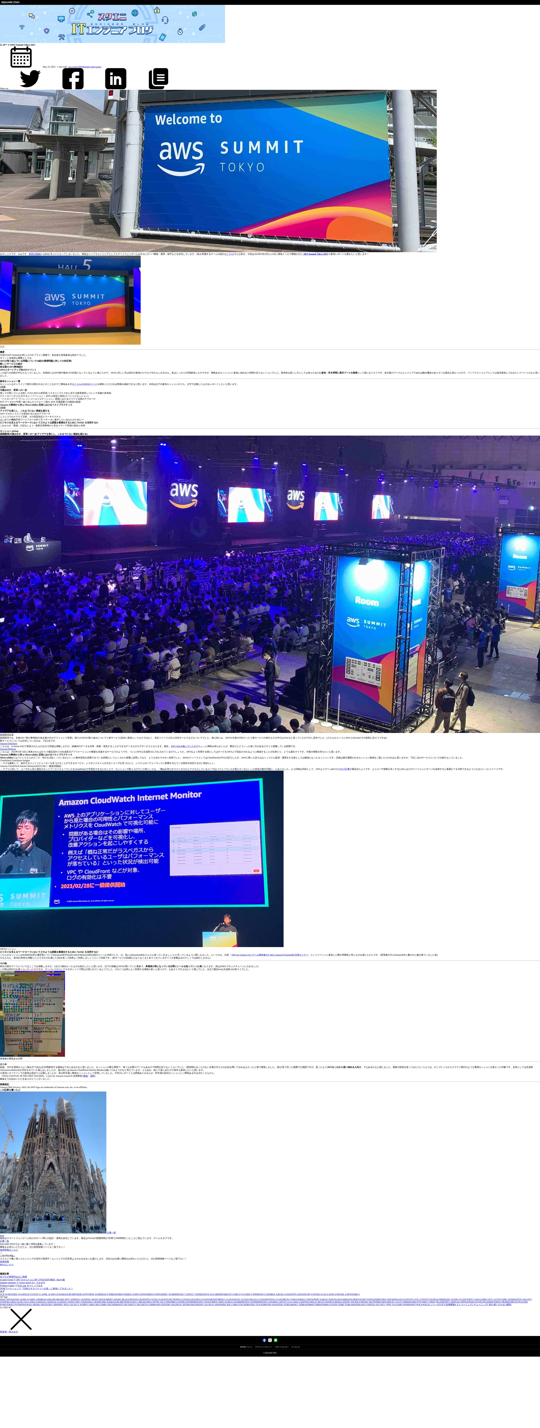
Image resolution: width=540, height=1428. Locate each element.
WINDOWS (259, 1294)
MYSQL (341, 1294)
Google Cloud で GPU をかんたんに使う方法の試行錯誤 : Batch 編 (32, 1279)
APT (67, 1299)
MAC (297, 1302)
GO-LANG (30, 1302)
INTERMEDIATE (195, 1302)
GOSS (332, 1294)
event (75, 67)
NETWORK (353, 1294)
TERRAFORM (116, 1294)
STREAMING (291, 1304)
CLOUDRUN (283, 1299)
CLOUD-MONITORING (213, 1299)
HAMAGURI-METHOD (72, 1294)
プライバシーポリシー (263, 1347)
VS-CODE (246, 1294)
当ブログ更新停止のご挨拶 (13, 1277)
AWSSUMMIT (106, 1299)
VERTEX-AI (373, 1304)
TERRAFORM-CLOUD (326, 1304)
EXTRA (317, 1294)
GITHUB (5, 1302)
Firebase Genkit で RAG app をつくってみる (21, 1285)
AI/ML (46, 1294)
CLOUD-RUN (233, 1299)
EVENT (424, 1299)
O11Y (399, 1302)
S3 (72, 1304)
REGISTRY (47, 1304)
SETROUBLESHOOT (194, 1304)
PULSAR (523, 1302)
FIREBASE (445, 1299)
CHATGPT (292, 1294)
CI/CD (154, 1299)
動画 (85, 1076)
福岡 (509, 1304)
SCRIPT (84, 1304)
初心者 (493, 1304)
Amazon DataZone (8, 743)
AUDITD (86, 1299)
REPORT (59, 1304)
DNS (384, 1299)
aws (70, 67)
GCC (491, 1299)
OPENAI (456, 1302)
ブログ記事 (344, 769)
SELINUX (177, 1304)
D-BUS (324, 1299)
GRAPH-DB (100, 1302)
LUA (290, 1302)
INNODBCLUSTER (175, 1302)
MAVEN (305, 1302)
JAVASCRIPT (211, 1302)
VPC (383, 1304)
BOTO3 (134, 1299)
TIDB (341, 1304)
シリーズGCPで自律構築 (443, 1304)
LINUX (190, 1294)
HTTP (156, 1302)
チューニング (481, 1304)
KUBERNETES (177, 1294)
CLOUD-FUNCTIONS (169, 1299)
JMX (222, 1302)
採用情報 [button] (4, 1261)
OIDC (425, 1302)
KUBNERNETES (260, 1302)
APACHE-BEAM (56, 1299)
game (99, 67)
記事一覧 (111, 1232)
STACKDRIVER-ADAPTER (270, 1304)
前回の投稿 (34, 254)
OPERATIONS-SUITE (472, 1302)
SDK (92, 1304)
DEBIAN (103, 1294)
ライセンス (296, 1347)
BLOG (282, 1294)
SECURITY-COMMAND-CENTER (154, 1304)
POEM (497, 1302)
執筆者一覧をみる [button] (9, 1332)
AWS (55, 1294)
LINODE (274, 1302)
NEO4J (365, 1302)
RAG (29, 1304)
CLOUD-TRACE (250, 1299)
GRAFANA (87, 1302)
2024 (3, 1299)
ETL (417, 1299)
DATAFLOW (305, 1294)
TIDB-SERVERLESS (355, 1304)
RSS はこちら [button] (7, 1264)
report (93, 67)
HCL (135, 1302)
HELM (143, 1302)
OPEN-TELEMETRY (440, 1302)
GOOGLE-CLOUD (30, 1294)
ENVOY (410, 1299)
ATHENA (75, 1299)
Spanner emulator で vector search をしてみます (22, 1282)
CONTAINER (161, 1294)
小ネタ (502, 1304)
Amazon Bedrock (8, 749)
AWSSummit (84, 67)
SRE (237, 1294)
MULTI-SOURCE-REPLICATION (334, 1302)
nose (2, 1235)
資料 (92, 1076)
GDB (504, 1299)
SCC (77, 1304)
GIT (529, 1299)
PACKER (488, 1302)
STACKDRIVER (247, 1304)
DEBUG (129, 1294)
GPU (78, 1302)
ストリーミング (465, 1304)
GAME (484, 1299)
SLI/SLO (210, 1304)
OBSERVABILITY (224, 1294)
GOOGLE (41, 1302)
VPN (389, 1304)
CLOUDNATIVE (267, 1299)
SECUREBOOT (115, 1304)
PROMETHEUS (509, 1302)
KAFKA (229, 1302)
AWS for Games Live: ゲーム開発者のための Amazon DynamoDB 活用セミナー (269, 955)
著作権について (246, 1347)
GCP (4, 1294)
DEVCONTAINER (144, 1294)
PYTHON (91, 1294)
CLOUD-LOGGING (191, 1299)
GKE (13, 1302)
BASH (118, 1299)
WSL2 (426, 1304)
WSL (419, 1304)
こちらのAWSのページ (85, 384)
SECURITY (130, 1304)
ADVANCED (13, 1299)
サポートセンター (281, 1347)
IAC (163, 1302)
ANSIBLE (272, 1294)
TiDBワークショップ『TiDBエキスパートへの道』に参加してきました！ (36, 1288)
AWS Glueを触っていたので (184, 746)
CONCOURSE (298, 1299)
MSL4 (313, 1302)
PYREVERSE (7, 1304)
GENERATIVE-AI (205, 1294)
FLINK (455, 1299)
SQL (229, 1304)
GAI (325, 1294)
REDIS (37, 1304)
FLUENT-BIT (466, 1299)
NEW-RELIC (389, 1302)
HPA (150, 1302)
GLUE (20, 1302)
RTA (67, 1304)
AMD (32, 1299)
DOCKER (14, 1294)
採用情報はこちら (9, 1250)
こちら (230, 254)
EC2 (402, 1299)
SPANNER (220, 1304)
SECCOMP (101, 1304)
